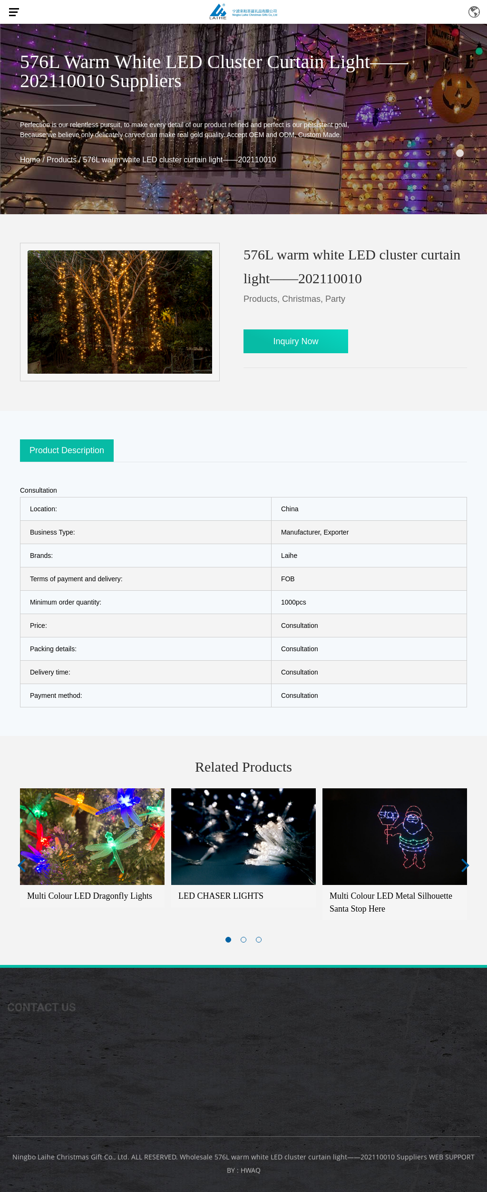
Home (30, 160)
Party (335, 299)
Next (465, 864)
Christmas (301, 299)
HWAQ (251, 1173)
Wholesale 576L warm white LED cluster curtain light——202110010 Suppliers (303, 1159)
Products (62, 160)
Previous (21, 864)
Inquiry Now (295, 341)
